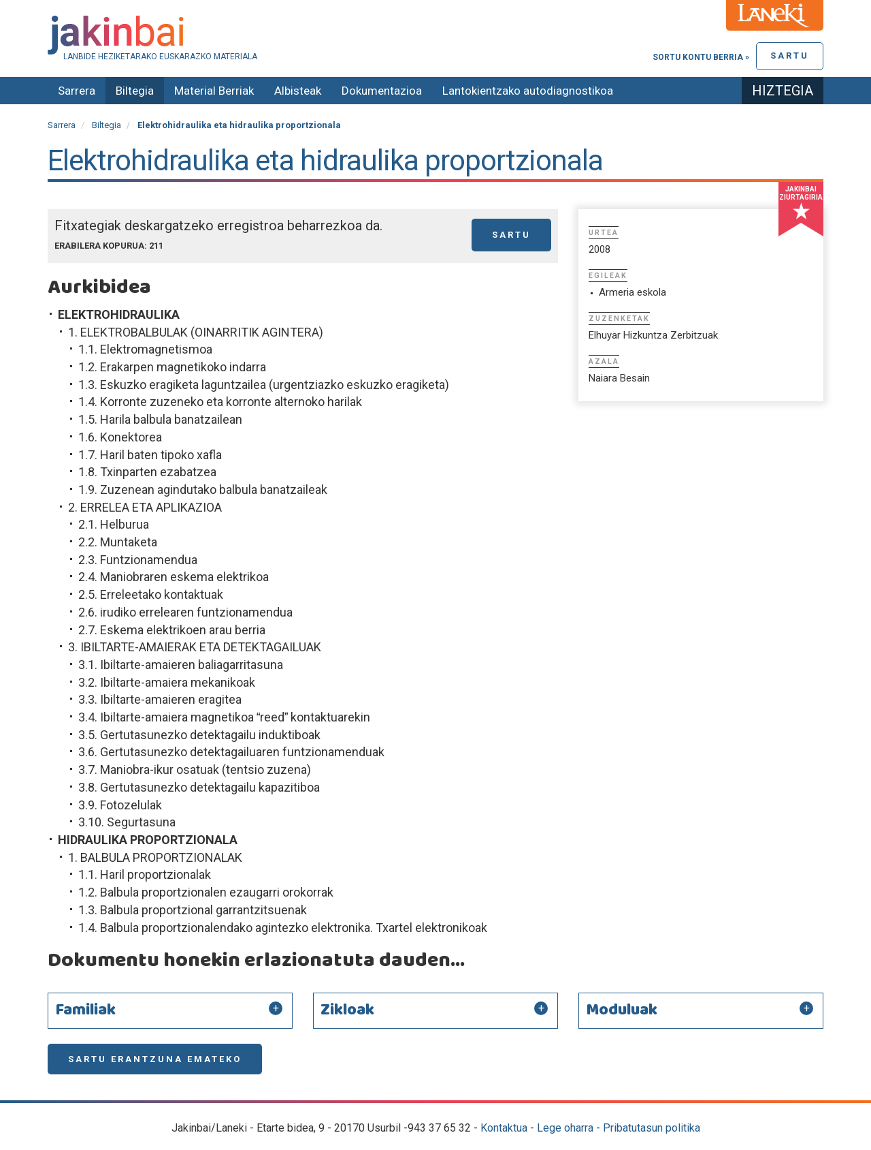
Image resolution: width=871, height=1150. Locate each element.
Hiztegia (782, 90)
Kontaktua (503, 1127)
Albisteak (297, 90)
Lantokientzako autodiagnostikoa (527, 90)
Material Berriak (214, 90)
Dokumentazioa (382, 90)
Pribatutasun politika (651, 1127)
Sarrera (76, 90)
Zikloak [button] (347, 1010)
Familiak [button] (85, 1010)
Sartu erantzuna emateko (155, 1059)
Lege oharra (565, 1127)
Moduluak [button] (621, 1010)
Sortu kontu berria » (701, 57)
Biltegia (135, 90)
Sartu (789, 55)
